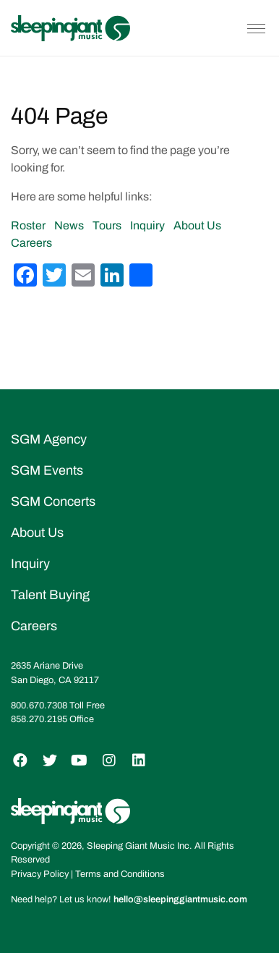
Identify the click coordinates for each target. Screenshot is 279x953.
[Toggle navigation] (256, 28)
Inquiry (147, 225)
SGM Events (47, 470)
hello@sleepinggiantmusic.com (180, 899)
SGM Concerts (53, 501)
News (69, 225)
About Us (197, 225)
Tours (107, 225)
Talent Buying (50, 595)
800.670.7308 (39, 705)
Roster (28, 225)
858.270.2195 (39, 719)
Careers (31, 243)
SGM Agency (49, 439)
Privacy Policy (40, 874)
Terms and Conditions (120, 874)
